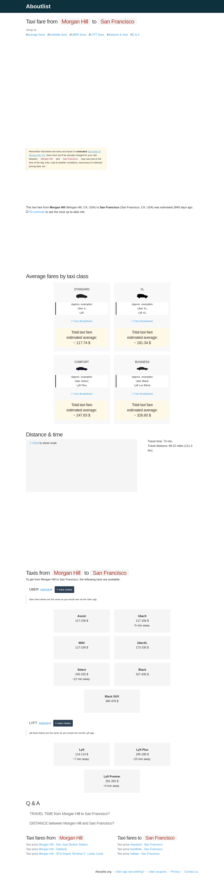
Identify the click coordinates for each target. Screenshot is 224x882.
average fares (36, 34)
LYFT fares (97, 34)
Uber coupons (158, 871)
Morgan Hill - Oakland (46, 849)
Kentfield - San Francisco (139, 849)
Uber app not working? (130, 871)
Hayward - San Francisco (139, 844)
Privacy (175, 871)
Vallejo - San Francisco (138, 853)
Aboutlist (38, 6)
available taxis (58, 34)
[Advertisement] (112, 61)
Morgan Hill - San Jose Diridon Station (57, 844)
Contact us (191, 871)
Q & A (136, 34)
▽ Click (34, 443)
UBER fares (78, 34)
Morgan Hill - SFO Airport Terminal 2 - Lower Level (64, 853)
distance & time (118, 34)
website (45, 589)
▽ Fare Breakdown (81, 321)
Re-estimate (35, 211)
